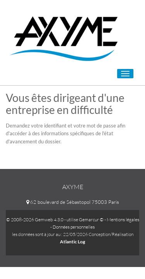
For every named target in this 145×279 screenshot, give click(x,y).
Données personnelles (74, 227)
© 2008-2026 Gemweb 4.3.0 (34, 219)
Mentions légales (123, 219)
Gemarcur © (91, 219)
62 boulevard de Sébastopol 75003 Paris (72, 202)
